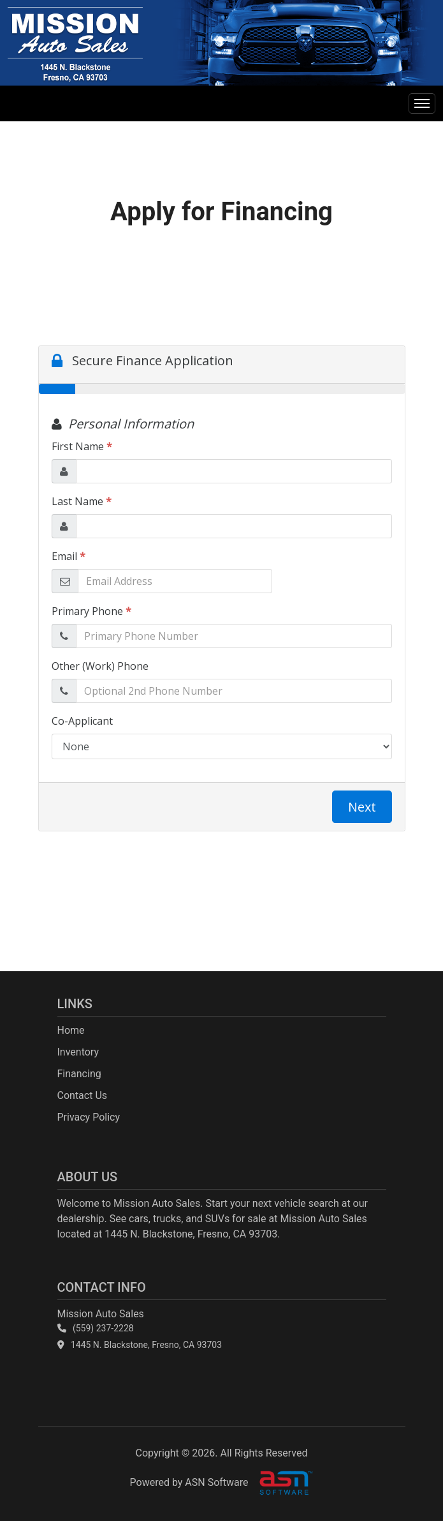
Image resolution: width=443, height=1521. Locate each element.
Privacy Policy (88, 1117)
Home (71, 1030)
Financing (79, 1074)
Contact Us (82, 1095)
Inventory (78, 1052)
